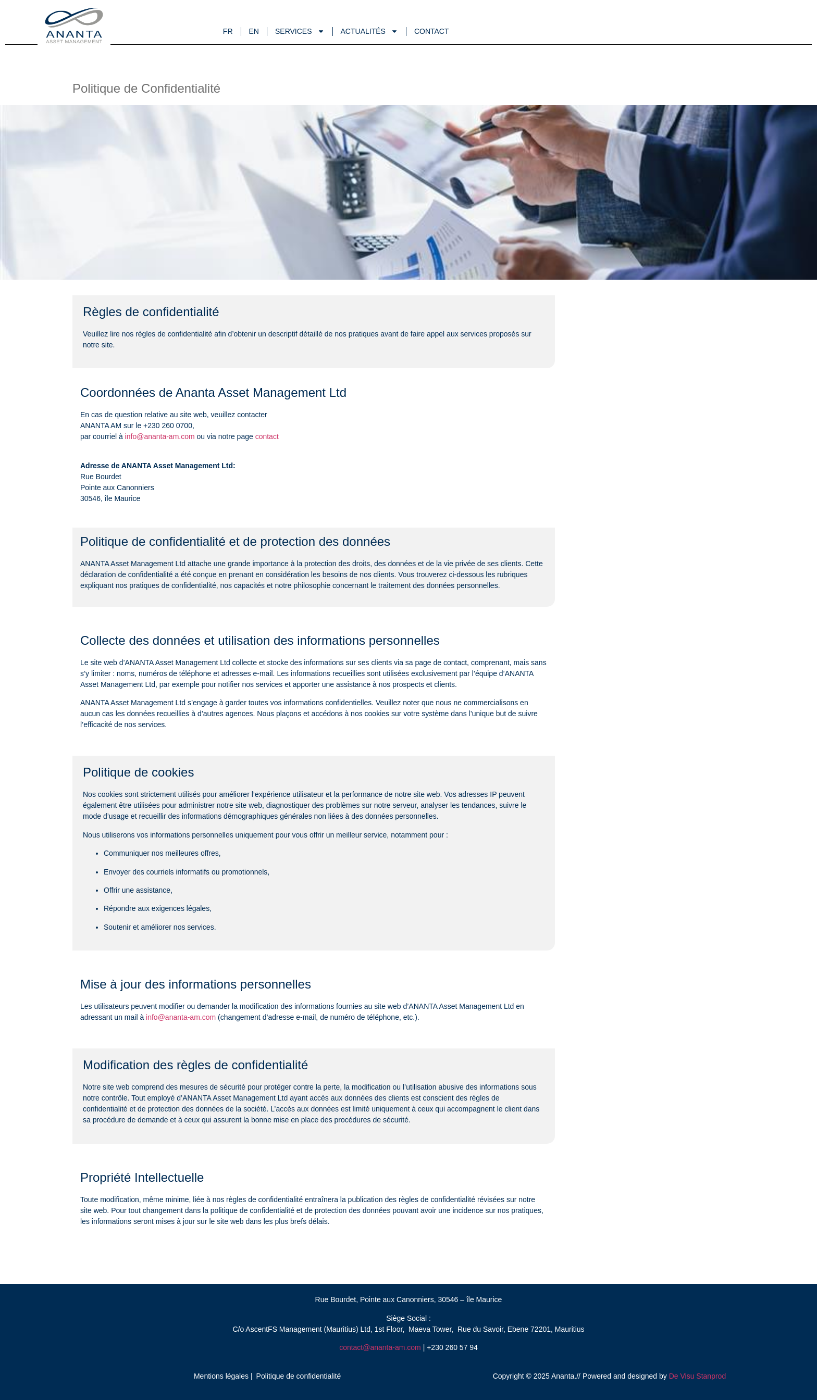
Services (300, 31)
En (254, 31)
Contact (431, 31)
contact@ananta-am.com (380, 1347)
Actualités (369, 31)
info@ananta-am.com (161, 436)
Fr (228, 31)
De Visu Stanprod (697, 1376)
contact (267, 436)
